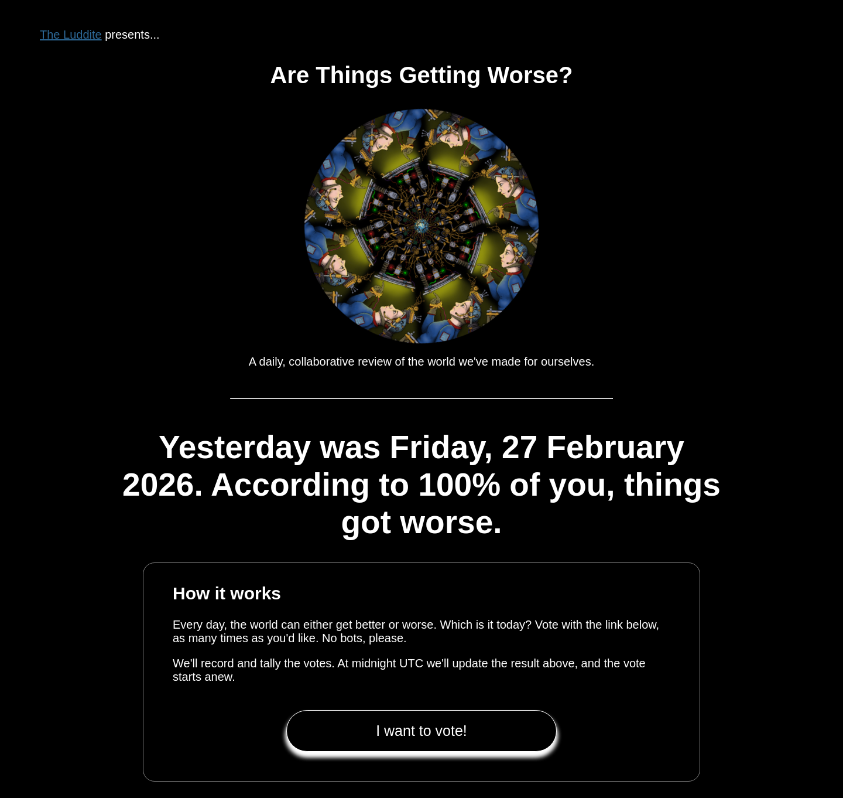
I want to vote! (421, 730)
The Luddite (71, 34)
